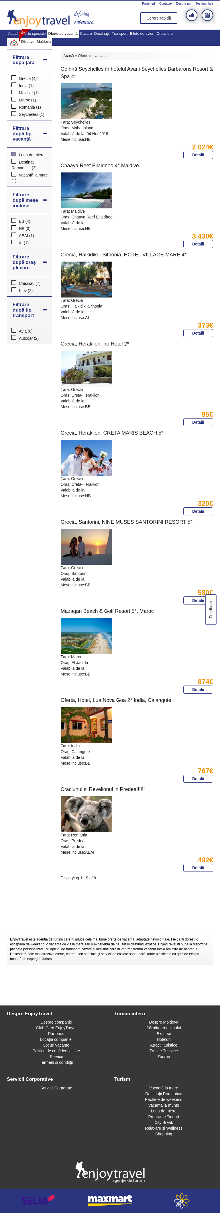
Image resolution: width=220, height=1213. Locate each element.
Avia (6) (26, 331)
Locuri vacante (56, 1045)
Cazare (86, 33)
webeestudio (181, 1201)
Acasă (13, 33)
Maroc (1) (27, 100)
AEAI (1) (26, 235)
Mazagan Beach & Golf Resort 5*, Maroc (107, 611)
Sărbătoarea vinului (163, 1028)
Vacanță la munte (163, 1105)
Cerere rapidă (158, 18)
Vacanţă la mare (163, 1088)
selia (38, 1201)
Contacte (165, 3)
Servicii (56, 1056)
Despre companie (56, 1022)
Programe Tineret (163, 1116)
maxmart (110, 1201)
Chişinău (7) (29, 283)
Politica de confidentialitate (56, 1051)
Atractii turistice (163, 1045)
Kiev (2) (26, 290)
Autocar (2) (29, 338)
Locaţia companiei (56, 1039)
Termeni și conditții (56, 1062)
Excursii (164, 1033)
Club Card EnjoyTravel (56, 1028)
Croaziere (165, 33)
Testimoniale (204, 3)
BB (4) (24, 221)
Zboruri (163, 1056)
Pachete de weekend (163, 1099)
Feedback (210, 609)
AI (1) (24, 243)
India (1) (26, 85)
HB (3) (24, 228)
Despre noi (183, 3)
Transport (119, 33)
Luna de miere (164, 1111)
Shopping (163, 1134)
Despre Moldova (163, 1022)
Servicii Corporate (56, 1088)
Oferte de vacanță (63, 33)
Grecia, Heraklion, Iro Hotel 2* (95, 344)
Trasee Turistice (164, 1051)
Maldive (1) (29, 93)
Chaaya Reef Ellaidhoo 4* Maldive (100, 165)
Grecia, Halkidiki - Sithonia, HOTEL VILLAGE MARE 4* (124, 255)
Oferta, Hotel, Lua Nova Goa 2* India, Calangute (116, 700)
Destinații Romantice (163, 1093)
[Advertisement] (110, 918)
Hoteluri (163, 1039)
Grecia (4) (28, 78)
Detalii (198, 155)
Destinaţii (101, 33)
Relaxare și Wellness (163, 1128)
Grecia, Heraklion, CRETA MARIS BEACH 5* (112, 433)
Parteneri (148, 3)
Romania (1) (30, 107)
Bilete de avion (142, 33)
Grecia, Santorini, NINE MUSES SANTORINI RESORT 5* (126, 522)
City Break (163, 1122)
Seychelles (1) (31, 114)
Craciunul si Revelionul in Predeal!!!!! (103, 789)
